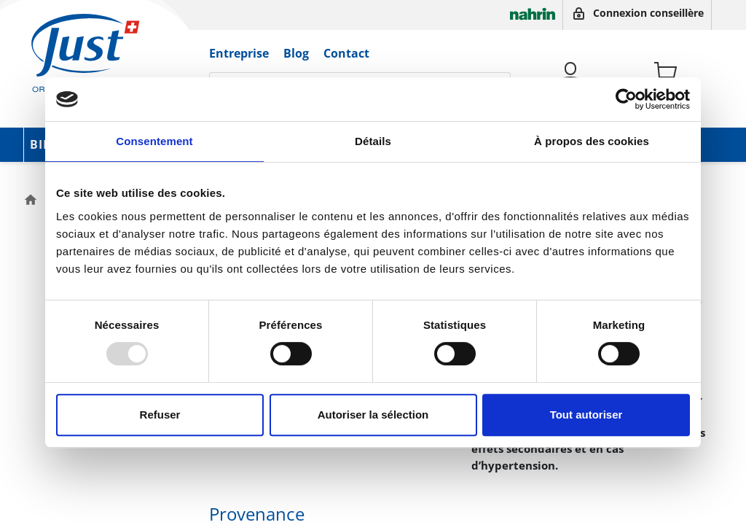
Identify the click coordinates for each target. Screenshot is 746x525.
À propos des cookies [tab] (591, 141)
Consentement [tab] (154, 141)
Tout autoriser (586, 414)
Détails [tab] (373, 141)
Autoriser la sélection (373, 414)
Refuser (160, 414)
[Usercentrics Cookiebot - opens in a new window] (626, 99)
